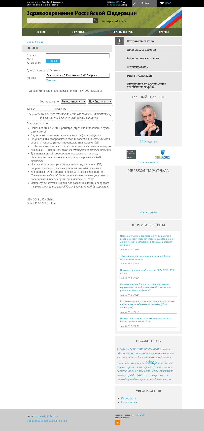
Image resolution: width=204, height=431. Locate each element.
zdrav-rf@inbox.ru (47, 416)
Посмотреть (128, 398)
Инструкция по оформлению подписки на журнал (146, 86)
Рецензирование (138, 67)
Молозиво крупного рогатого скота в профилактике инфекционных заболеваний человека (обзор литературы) (147, 304)
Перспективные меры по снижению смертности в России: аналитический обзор (145, 320)
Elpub (129, 417)
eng (162, 3)
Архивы (164, 32)
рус (168, 3)
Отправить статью (140, 41)
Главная (40, 32)
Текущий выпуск (122, 32)
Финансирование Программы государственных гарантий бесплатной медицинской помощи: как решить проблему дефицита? (145, 287)
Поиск (40, 41)
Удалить (51, 80)
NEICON (142, 415)
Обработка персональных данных (47, 421)
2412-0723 (115, 5)
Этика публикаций (139, 75)
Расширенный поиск (114, 21)
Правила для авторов (141, 49)
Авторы (31, 78)
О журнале (78, 32)
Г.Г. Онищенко (148, 141)
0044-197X (115, 2)
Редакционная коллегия (143, 58)
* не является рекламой (148, 162)
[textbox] (60, 20)
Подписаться (129, 402)
